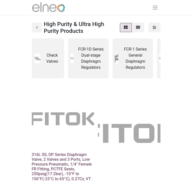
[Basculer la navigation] (155, 7)
